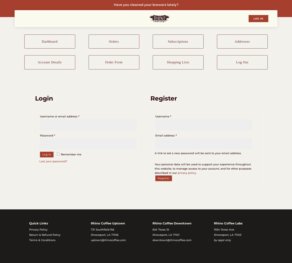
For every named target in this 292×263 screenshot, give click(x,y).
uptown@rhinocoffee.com (108, 240)
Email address (172, 135)
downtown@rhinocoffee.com (172, 240)
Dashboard (50, 41)
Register (164, 178)
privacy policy (187, 172)
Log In (258, 18)
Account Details (50, 62)
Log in (46, 154)
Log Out (242, 62)
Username (169, 116)
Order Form (114, 62)
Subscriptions (178, 41)
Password (53, 135)
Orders (114, 41)
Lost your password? (53, 161)
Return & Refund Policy (44, 234)
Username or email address (66, 116)
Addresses (242, 41)
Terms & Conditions (42, 240)
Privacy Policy (38, 229)
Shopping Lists (178, 62)
